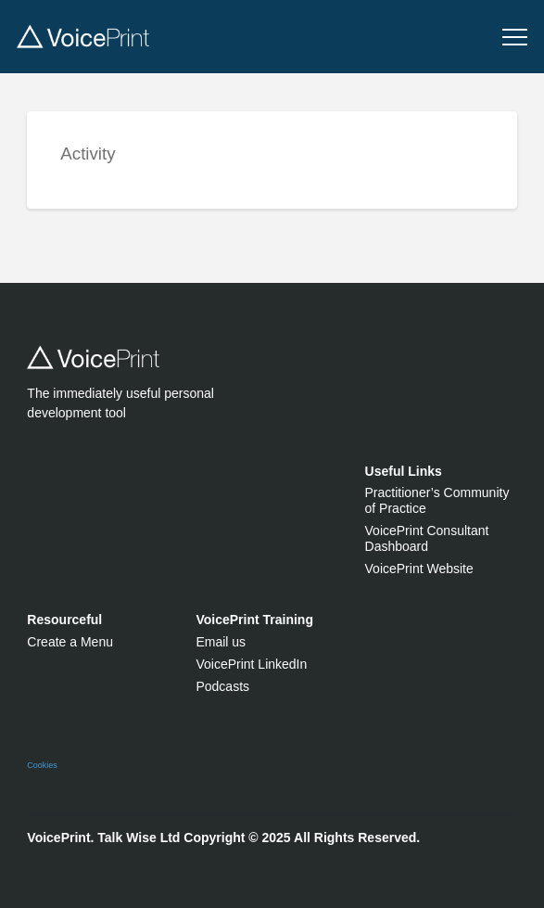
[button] (514, 37)
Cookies (42, 765)
